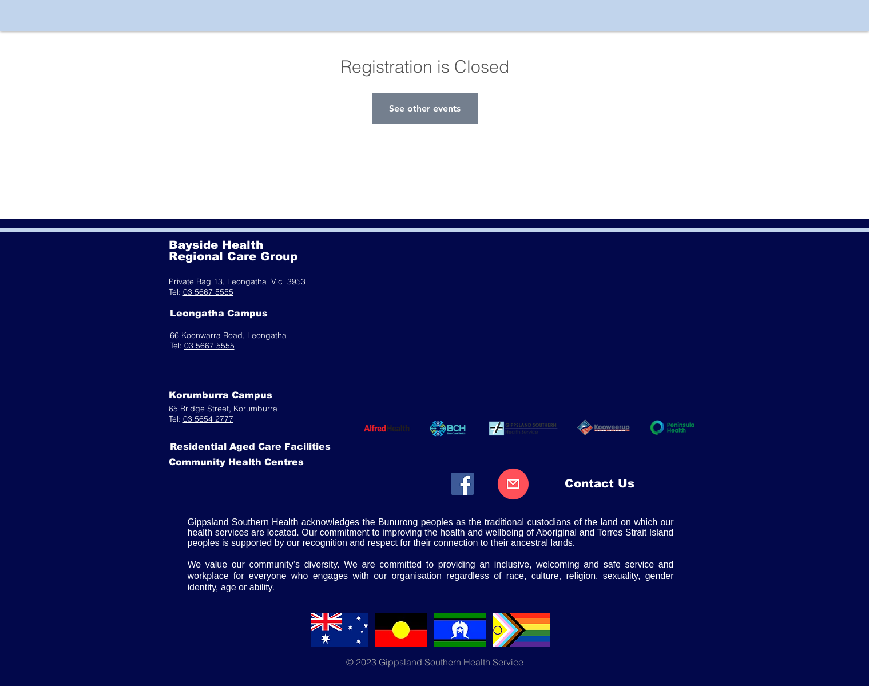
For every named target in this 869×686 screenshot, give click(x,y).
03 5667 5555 (208, 292)
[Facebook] (462, 484)
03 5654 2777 (208, 419)
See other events (425, 108)
